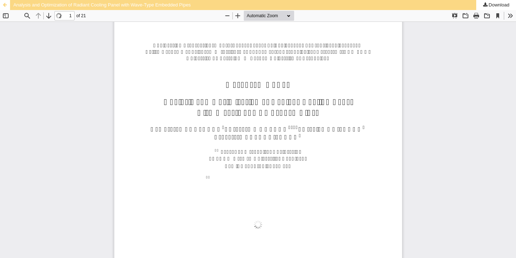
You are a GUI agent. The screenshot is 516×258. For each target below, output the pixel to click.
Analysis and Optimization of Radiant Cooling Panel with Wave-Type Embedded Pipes (102, 5)
